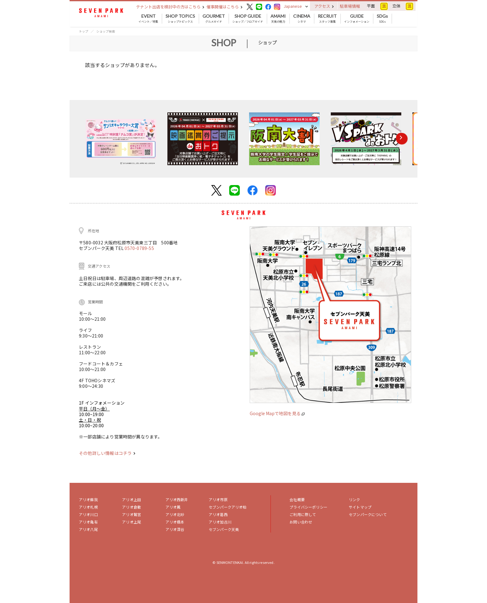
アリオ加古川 (220, 521)
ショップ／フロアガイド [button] (247, 19)
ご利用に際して (302, 514)
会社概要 (297, 499)
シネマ (301, 19)
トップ (83, 31)
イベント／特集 (148, 19)
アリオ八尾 (88, 529)
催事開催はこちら (225, 7)
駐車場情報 (350, 6)
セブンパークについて (368, 514)
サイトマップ (360, 507)
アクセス (324, 6)
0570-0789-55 (139, 248)
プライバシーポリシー (308, 507)
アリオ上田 (131, 499)
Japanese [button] (293, 6)
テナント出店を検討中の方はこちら (170, 7)
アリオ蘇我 (88, 499)
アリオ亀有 (88, 521)
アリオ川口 (88, 514)
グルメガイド (214, 19)
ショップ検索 (105, 31)
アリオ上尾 (131, 521)
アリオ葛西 (218, 514)
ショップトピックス (180, 19)
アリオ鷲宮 (131, 514)
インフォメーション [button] (356, 19)
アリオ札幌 (88, 507)
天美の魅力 (278, 19)
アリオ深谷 (175, 529)
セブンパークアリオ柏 (228, 507)
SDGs (382, 19)
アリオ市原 (218, 499)
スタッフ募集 (327, 19)
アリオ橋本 (175, 521)
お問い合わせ (300, 521)
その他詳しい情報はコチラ (107, 453)
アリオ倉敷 (131, 507)
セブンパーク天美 (224, 529)
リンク (354, 499)
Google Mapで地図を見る (277, 413)
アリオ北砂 (175, 514)
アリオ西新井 (177, 499)
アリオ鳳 (173, 507)
